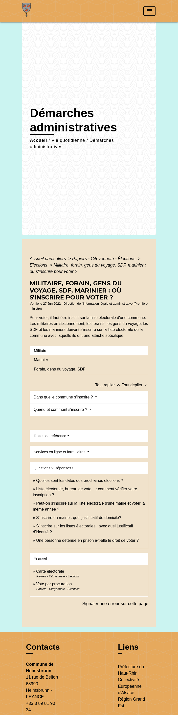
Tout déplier (135, 385)
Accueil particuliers (48, 258)
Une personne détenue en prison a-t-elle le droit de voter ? (87, 540)
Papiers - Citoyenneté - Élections (104, 258)
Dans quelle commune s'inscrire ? (64, 397)
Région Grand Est (131, 702)
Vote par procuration (54, 584)
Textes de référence (50, 436)
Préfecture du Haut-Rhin (131, 670)
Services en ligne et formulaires (60, 452)
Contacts (43, 646)
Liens (128, 646)
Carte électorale (50, 571)
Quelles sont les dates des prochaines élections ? (79, 480)
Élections (39, 265)
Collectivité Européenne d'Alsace (130, 686)
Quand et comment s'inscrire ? (61, 409)
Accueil (38, 140)
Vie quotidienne (68, 140)
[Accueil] (40, 11)
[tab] (89, 350)
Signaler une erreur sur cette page (115, 603)
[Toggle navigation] (149, 11)
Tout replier (108, 385)
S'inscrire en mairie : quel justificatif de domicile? (78, 518)
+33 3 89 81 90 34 (40, 706)
